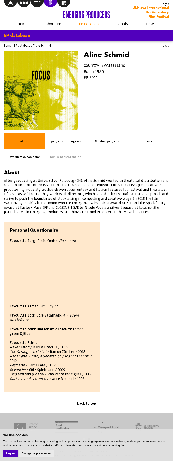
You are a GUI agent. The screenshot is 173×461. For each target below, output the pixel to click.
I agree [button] (10, 453)
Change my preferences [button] (36, 453)
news (150, 24)
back (166, 45)
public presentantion (65, 157)
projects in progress (66, 141)
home (23, 24)
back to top (86, 403)
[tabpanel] (26, 427)
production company (24, 157)
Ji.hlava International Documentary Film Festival (151, 12)
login (165, 4)
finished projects (107, 141)
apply (123, 24)
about (24, 141)
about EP (53, 24)
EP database (89, 24)
